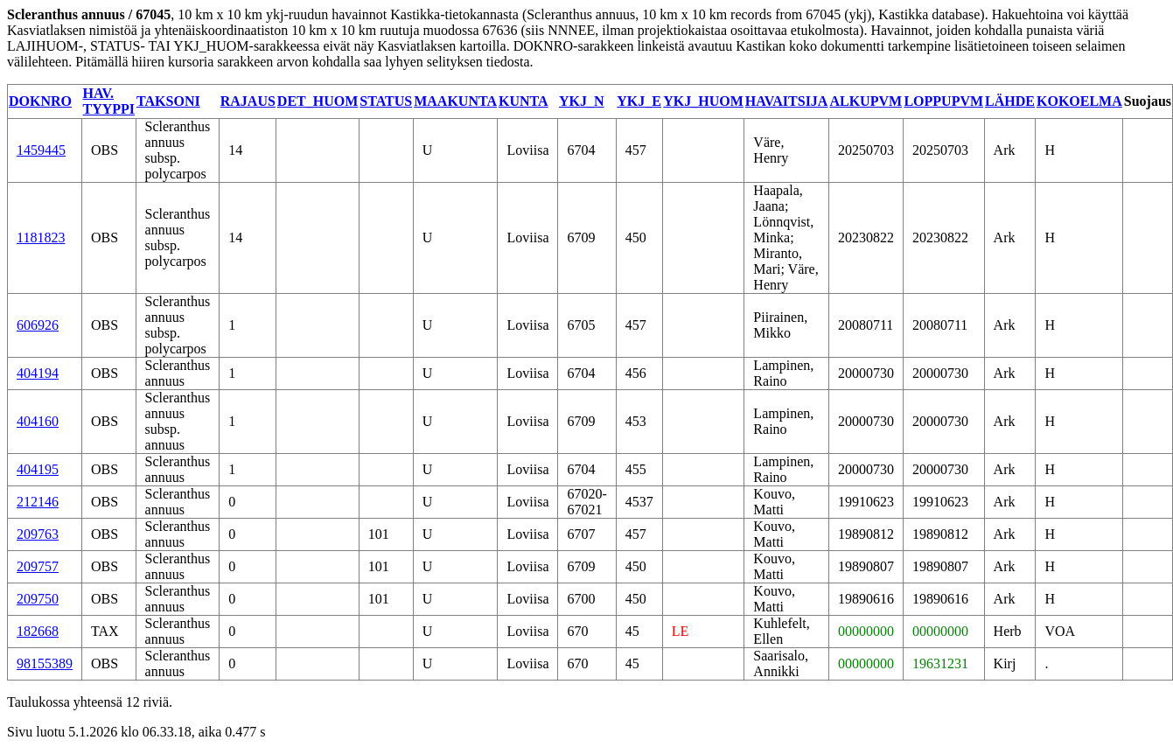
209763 (38, 534)
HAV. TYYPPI (109, 101)
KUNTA (523, 101)
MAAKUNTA (455, 101)
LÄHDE (1010, 101)
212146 (38, 501)
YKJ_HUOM (703, 101)
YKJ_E (639, 101)
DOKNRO (40, 101)
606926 (38, 325)
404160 (38, 421)
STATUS (386, 101)
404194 (38, 373)
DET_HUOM (317, 101)
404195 (38, 469)
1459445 (41, 150)
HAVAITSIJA (786, 101)
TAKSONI (168, 101)
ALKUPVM (865, 101)
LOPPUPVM (943, 101)
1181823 (41, 237)
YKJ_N (581, 101)
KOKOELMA (1079, 101)
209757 (38, 566)
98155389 (45, 663)
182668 (38, 631)
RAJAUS (248, 101)
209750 (38, 598)
